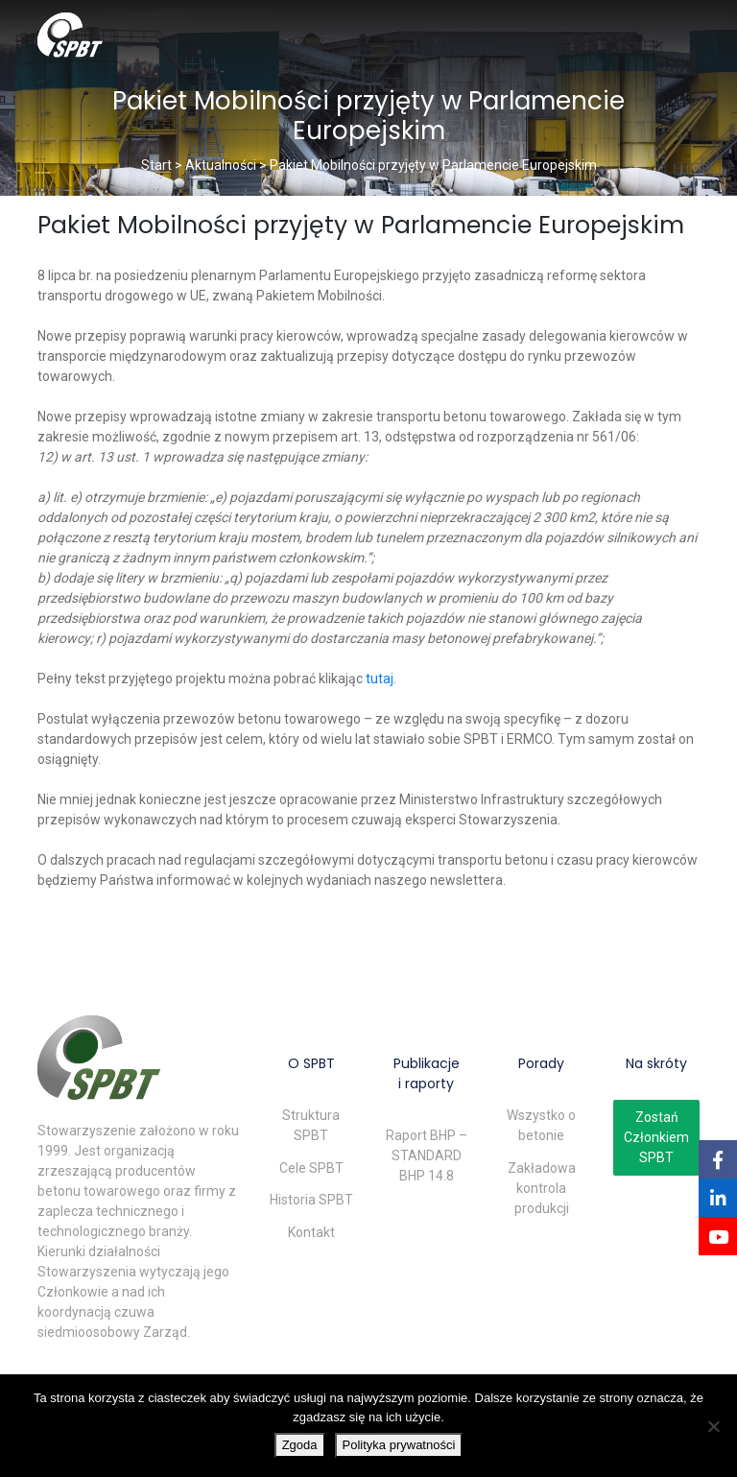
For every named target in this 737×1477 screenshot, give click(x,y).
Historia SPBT (311, 1199)
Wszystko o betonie (541, 1125)
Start (156, 165)
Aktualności (220, 165)
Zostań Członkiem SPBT (656, 1137)
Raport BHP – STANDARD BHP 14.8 (426, 1155)
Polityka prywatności (399, 1445)
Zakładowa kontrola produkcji (542, 1188)
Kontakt (311, 1232)
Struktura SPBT (311, 1125)
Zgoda (300, 1445)
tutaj (379, 678)
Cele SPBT (311, 1168)
